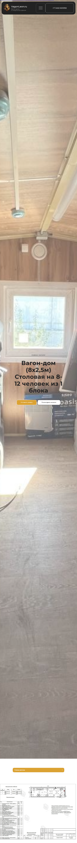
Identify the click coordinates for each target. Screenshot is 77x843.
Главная (35, 355)
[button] (40, 8)
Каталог (42, 355)
